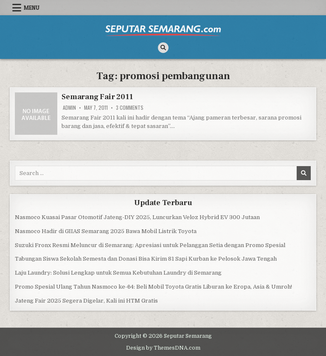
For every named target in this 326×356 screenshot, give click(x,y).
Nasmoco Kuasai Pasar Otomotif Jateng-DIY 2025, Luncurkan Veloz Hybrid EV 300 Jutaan (137, 217)
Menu (31, 7)
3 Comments (129, 107)
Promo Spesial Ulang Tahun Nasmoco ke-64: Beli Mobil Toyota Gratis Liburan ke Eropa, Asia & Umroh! (153, 287)
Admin (69, 107)
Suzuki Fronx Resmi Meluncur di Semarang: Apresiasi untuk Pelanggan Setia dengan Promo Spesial (150, 245)
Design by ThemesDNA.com (163, 348)
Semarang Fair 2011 (97, 97)
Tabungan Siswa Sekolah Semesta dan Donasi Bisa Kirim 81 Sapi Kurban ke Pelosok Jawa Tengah (146, 259)
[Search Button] (163, 47)
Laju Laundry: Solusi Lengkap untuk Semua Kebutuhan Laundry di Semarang (118, 273)
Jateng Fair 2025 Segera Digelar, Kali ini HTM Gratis (86, 301)
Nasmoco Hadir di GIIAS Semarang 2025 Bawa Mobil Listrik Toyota (106, 231)
